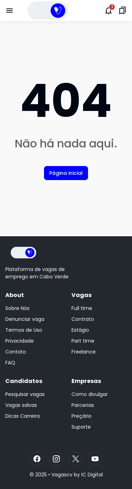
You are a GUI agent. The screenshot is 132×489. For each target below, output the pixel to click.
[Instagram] (56, 459)
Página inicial (66, 173)
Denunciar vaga (24, 319)
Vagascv (62, 474)
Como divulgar (89, 394)
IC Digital (92, 474)
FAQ (10, 362)
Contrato (82, 319)
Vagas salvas (21, 405)
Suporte (81, 426)
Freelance (83, 351)
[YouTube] (95, 459)
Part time (82, 340)
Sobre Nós (17, 308)
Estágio (80, 329)
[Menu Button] (9, 11)
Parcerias (82, 405)
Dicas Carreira (22, 415)
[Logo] (23, 252)
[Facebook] (37, 459)
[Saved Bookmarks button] (122, 11)
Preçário (81, 415)
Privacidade (19, 340)
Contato (15, 351)
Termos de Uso (23, 329)
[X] (76, 459)
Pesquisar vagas (25, 394)
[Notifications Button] (108, 11)
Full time (81, 308)
